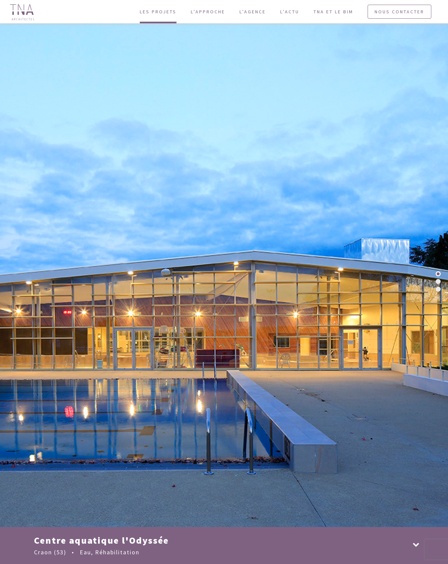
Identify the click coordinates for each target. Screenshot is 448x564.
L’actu (289, 12)
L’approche (208, 12)
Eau (85, 552)
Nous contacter (399, 12)
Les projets (158, 12)
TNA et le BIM (333, 12)
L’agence (253, 12)
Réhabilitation (117, 552)
